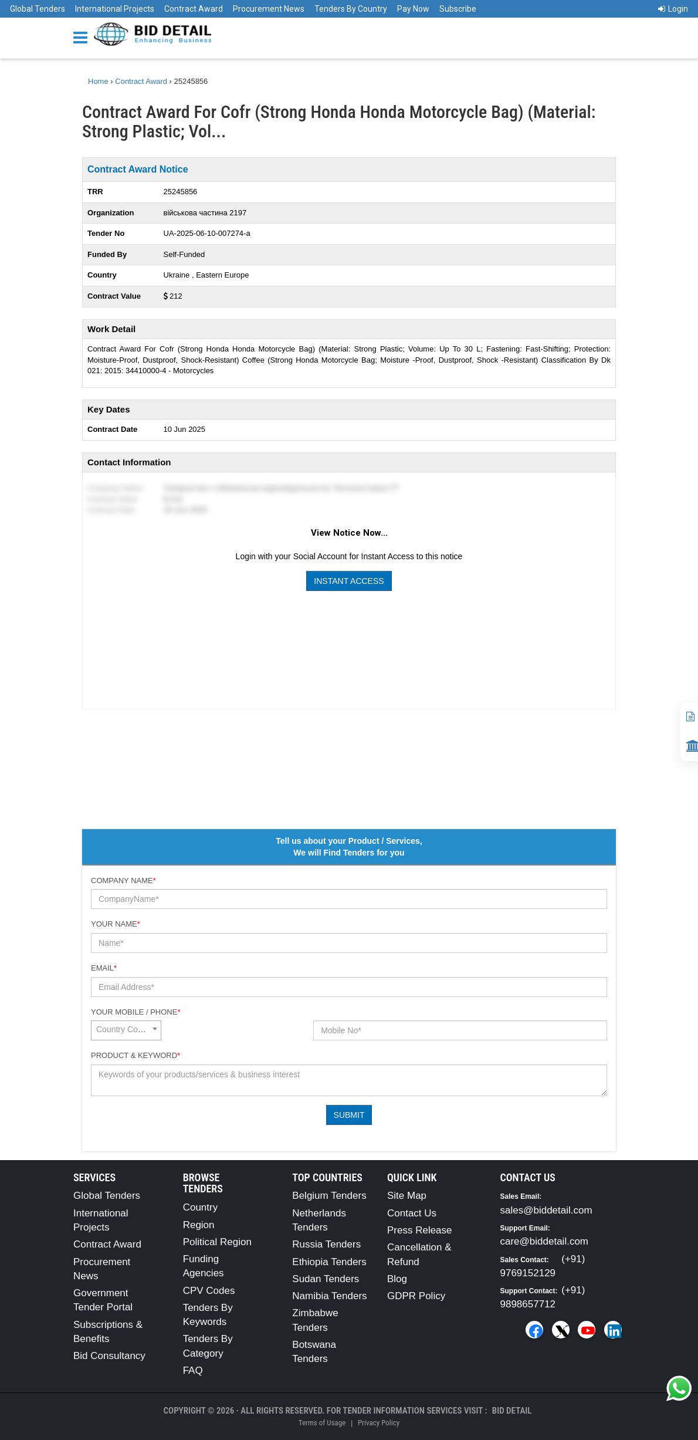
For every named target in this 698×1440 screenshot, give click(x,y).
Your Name (115, 924)
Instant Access (349, 581)
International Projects (114, 8)
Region (199, 1225)
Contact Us (411, 1213)
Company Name (123, 880)
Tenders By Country (350, 8)
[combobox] (126, 1030)
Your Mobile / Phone (135, 1012)
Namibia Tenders (329, 1296)
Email (104, 968)
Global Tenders (37, 8)
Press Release (419, 1230)
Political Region (217, 1242)
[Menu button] (83, 37)
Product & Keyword (135, 1055)
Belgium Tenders (329, 1195)
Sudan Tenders (325, 1278)
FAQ (193, 1370)
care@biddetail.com (544, 1241)
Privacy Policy (378, 1422)
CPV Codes (209, 1290)
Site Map (406, 1195)
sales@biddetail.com (546, 1210)
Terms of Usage (322, 1422)
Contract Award (193, 8)
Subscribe (457, 8)
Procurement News (268, 8)
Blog (397, 1278)
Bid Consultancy (109, 1355)
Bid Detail (512, 1410)
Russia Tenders (326, 1244)
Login (673, 8)
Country (200, 1207)
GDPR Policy (416, 1296)
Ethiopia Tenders (329, 1261)
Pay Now (413, 8)
